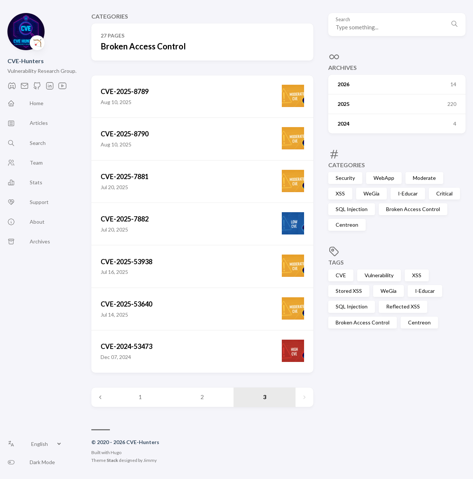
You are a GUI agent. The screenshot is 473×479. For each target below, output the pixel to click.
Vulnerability (379, 275)
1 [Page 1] (140, 396)
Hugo (116, 452)
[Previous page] (100, 397)
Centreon (347, 224)
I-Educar (408, 193)
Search (343, 19)
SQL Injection (352, 209)
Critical (444, 193)
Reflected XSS (403, 306)
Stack (112, 460)
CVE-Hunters (25, 60)
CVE (341, 275)
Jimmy (150, 460)
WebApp (383, 178)
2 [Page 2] (202, 396)
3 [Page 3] (264, 396)
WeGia (371, 193)
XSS (340, 193)
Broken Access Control (413, 209)
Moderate (424, 178)
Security (345, 178)
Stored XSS (349, 291)
